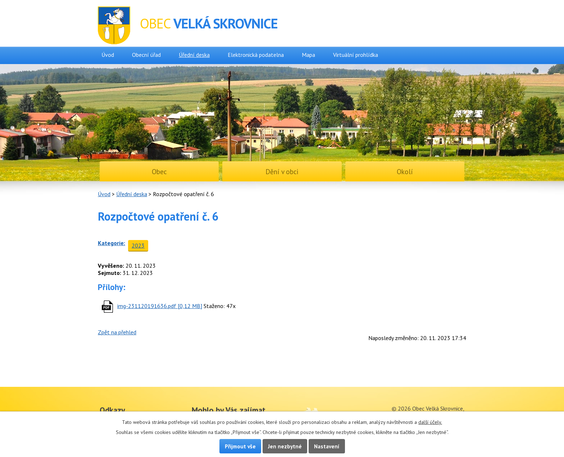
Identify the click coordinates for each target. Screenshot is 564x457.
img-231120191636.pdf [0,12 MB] (159, 305)
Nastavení (327, 446)
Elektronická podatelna (256, 54)
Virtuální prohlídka (355, 54)
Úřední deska (194, 54)
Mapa (308, 54)
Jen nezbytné (285, 446)
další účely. (430, 422)
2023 (138, 245)
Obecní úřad (146, 54)
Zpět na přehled (117, 332)
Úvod (107, 54)
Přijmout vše (240, 446)
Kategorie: (111, 242)
